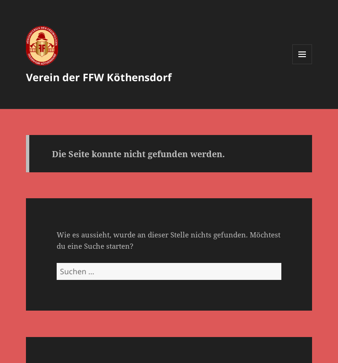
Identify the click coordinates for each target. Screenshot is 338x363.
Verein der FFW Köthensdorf (99, 77)
